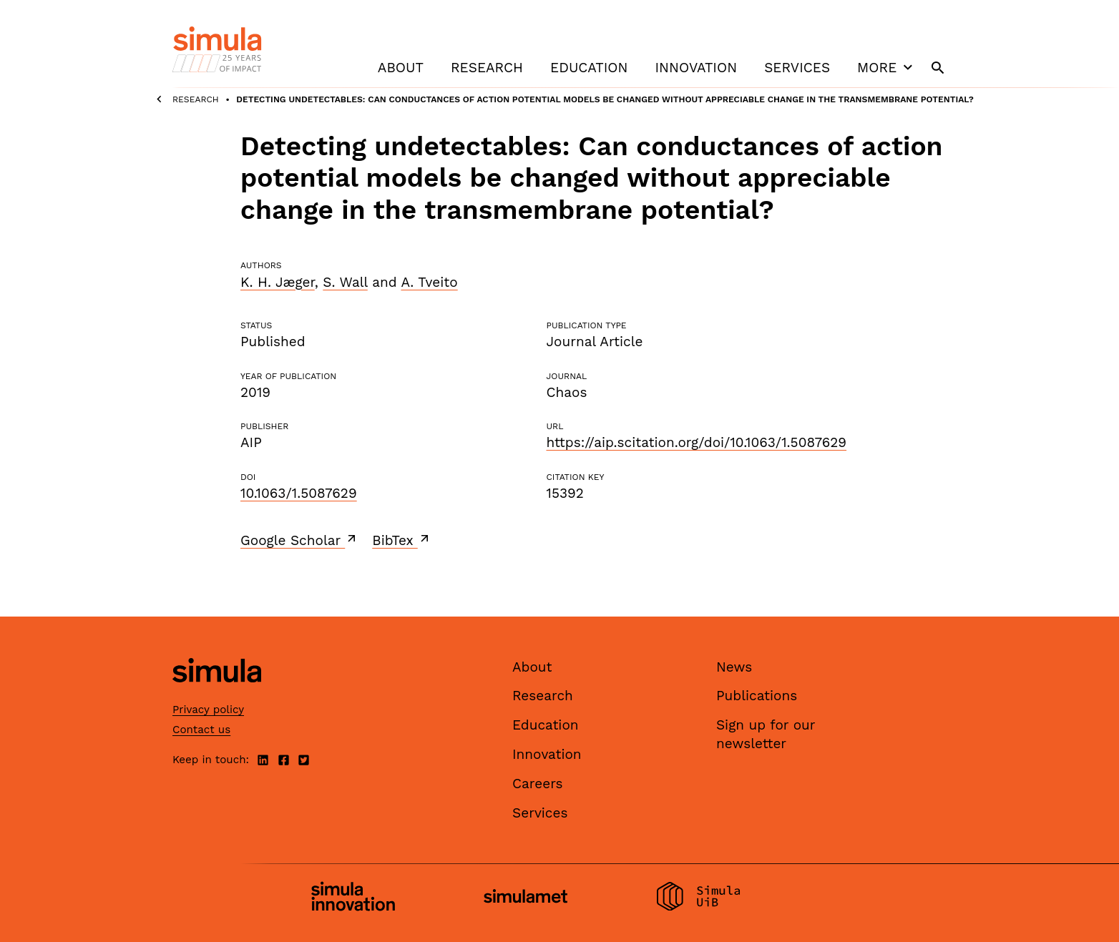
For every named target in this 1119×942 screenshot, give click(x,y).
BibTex (401, 540)
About (401, 67)
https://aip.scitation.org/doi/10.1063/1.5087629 (696, 442)
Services (797, 67)
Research (487, 67)
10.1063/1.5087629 (298, 493)
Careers (537, 783)
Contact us (201, 729)
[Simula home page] (216, 694)
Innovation (696, 67)
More (886, 67)
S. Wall (345, 282)
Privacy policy (208, 709)
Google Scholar (299, 540)
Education (588, 67)
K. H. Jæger (277, 282)
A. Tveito (429, 282)
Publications (756, 695)
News (734, 667)
